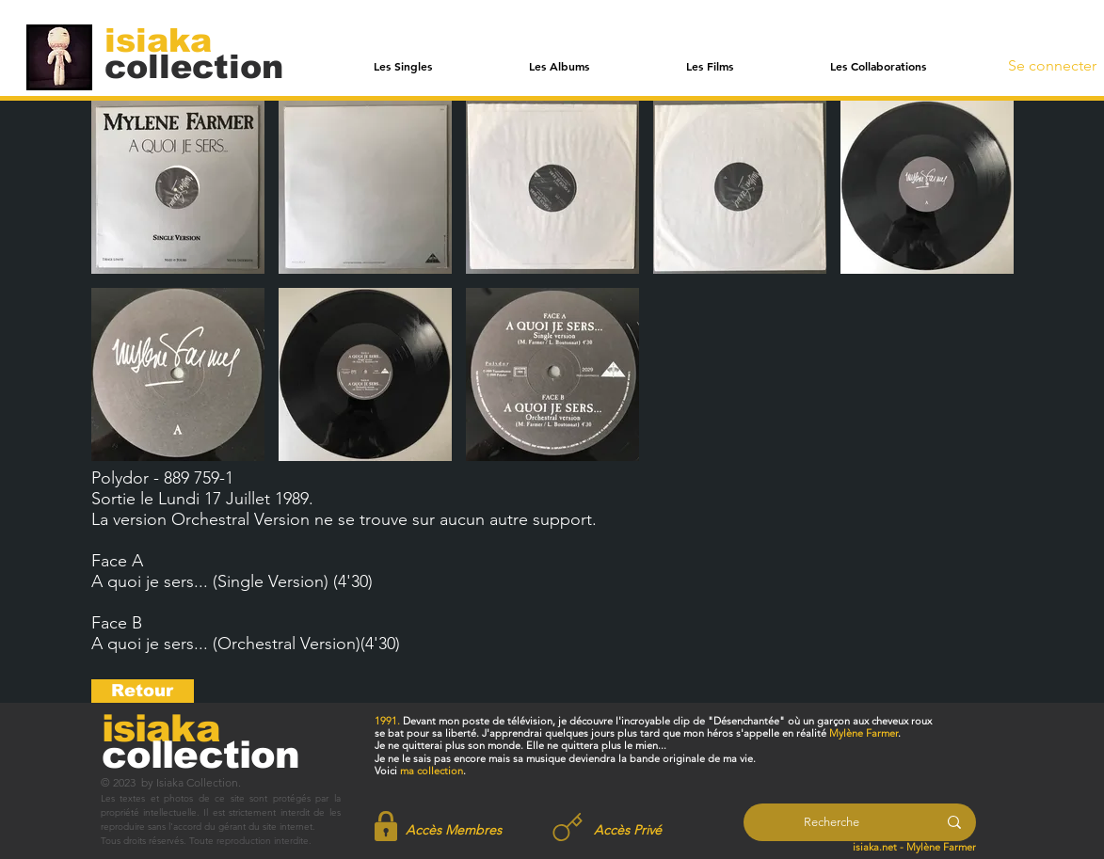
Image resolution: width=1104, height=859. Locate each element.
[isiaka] (168, 39)
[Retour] (142, 691)
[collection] (193, 66)
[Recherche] (831, 822)
